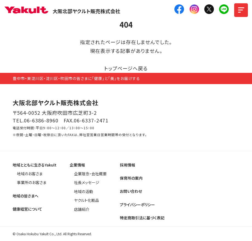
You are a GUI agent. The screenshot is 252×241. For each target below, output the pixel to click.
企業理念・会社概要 (90, 173)
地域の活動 (83, 191)
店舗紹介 (81, 209)
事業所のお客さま (31, 182)
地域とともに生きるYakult (34, 165)
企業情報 (77, 165)
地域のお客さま (30, 173)
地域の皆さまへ (25, 196)
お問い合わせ (131, 191)
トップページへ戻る (126, 68)
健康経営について (27, 209)
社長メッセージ (86, 182)
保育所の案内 (131, 178)
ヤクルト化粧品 (86, 200)
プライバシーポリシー (137, 204)
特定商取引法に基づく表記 (142, 217)
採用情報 (127, 165)
